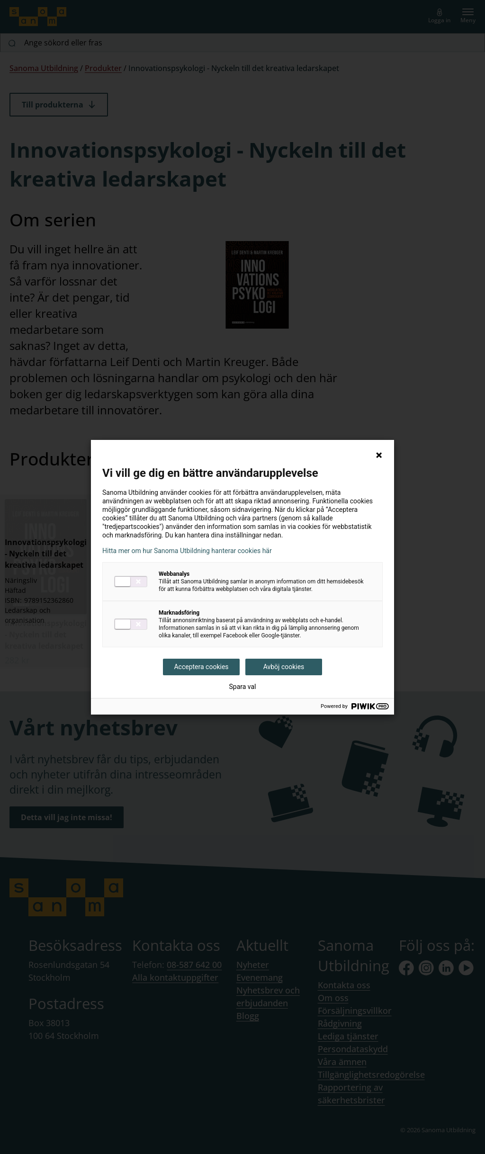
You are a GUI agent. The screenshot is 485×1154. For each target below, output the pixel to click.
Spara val (242, 686)
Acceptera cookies (201, 667)
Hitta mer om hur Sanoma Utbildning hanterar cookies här (187, 551)
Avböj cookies (284, 667)
